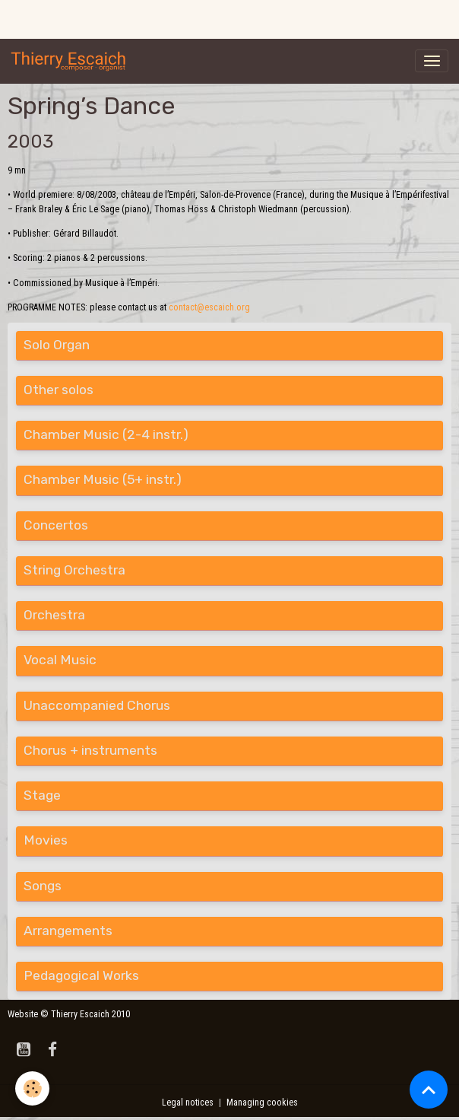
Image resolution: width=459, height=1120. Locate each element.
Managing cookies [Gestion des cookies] (262, 1102)
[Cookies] (32, 1088)
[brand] (71, 60)
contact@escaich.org (209, 307)
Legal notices (188, 1102)
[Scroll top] (429, 1090)
